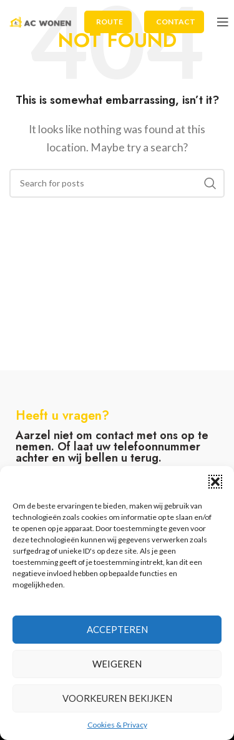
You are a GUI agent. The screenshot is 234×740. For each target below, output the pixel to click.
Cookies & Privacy (117, 724)
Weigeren (117, 663)
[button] (215, 481)
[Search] (117, 183)
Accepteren (117, 629)
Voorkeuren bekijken (117, 698)
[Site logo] (40, 20)
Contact (175, 21)
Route (109, 21)
